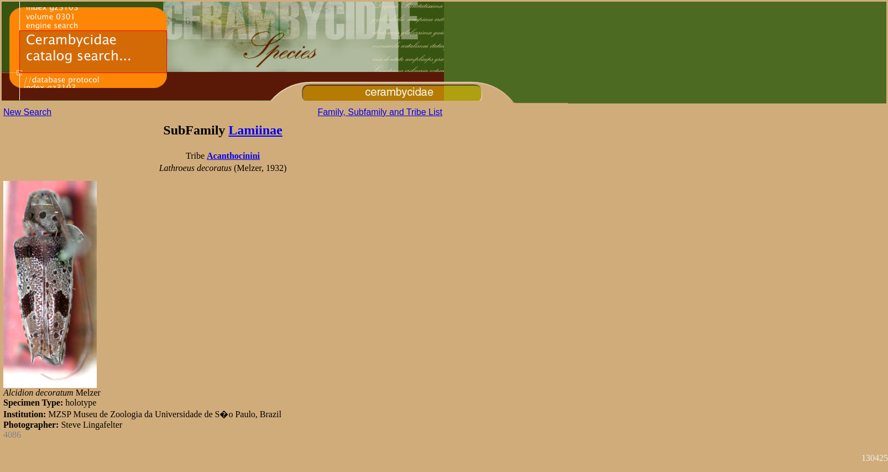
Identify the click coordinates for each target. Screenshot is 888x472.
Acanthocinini (233, 155)
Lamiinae (255, 130)
